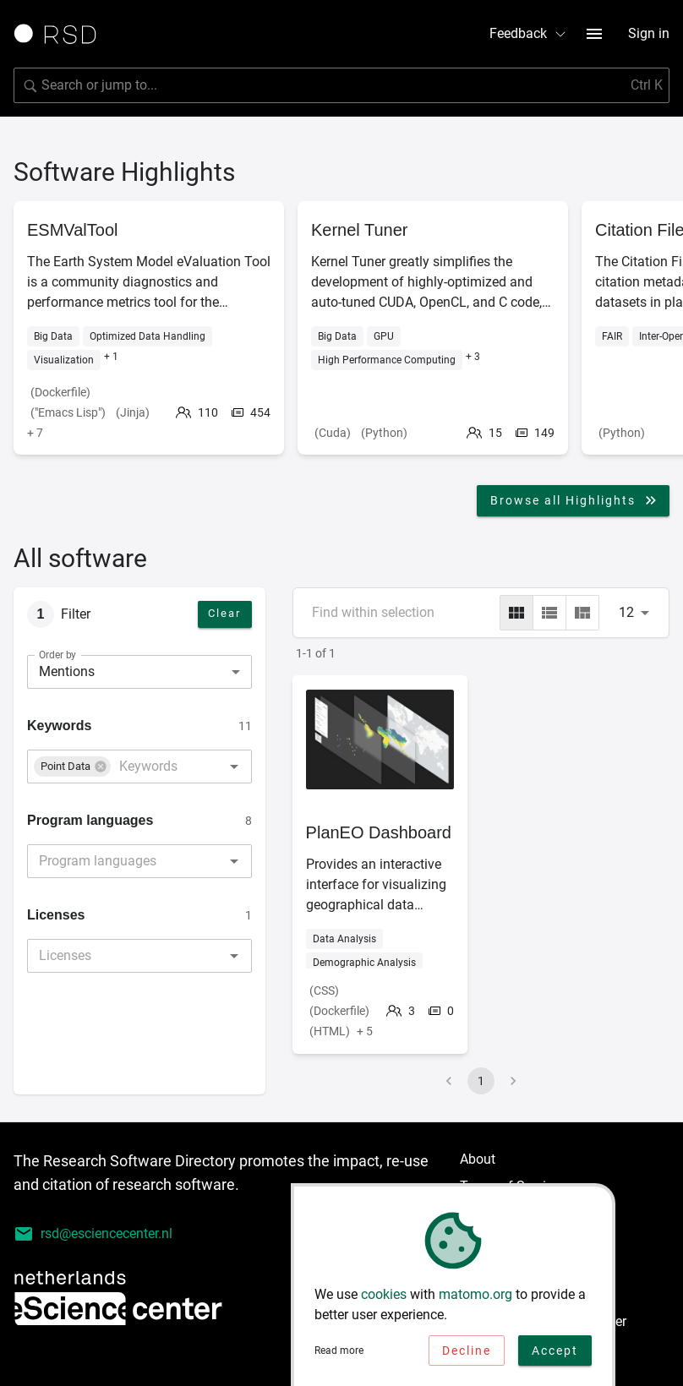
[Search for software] (341, 85)
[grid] (516, 612)
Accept (555, 1354)
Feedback (528, 33)
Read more (338, 1354)
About (477, 1159)
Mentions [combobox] (67, 671)
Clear (224, 613)
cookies (384, 1298)
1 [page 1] (481, 1081)
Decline (466, 1354)
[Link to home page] (61, 34)
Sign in (648, 33)
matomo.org (475, 1298)
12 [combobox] (626, 612)
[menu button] (594, 34)
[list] (549, 612)
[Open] (234, 766)
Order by (57, 654)
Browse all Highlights (574, 500)
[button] (72, 766)
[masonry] (582, 612)
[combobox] (154, 766)
